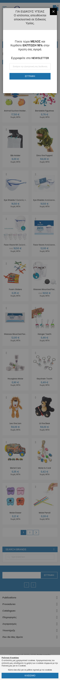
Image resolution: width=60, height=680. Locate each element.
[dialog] (30, 340)
